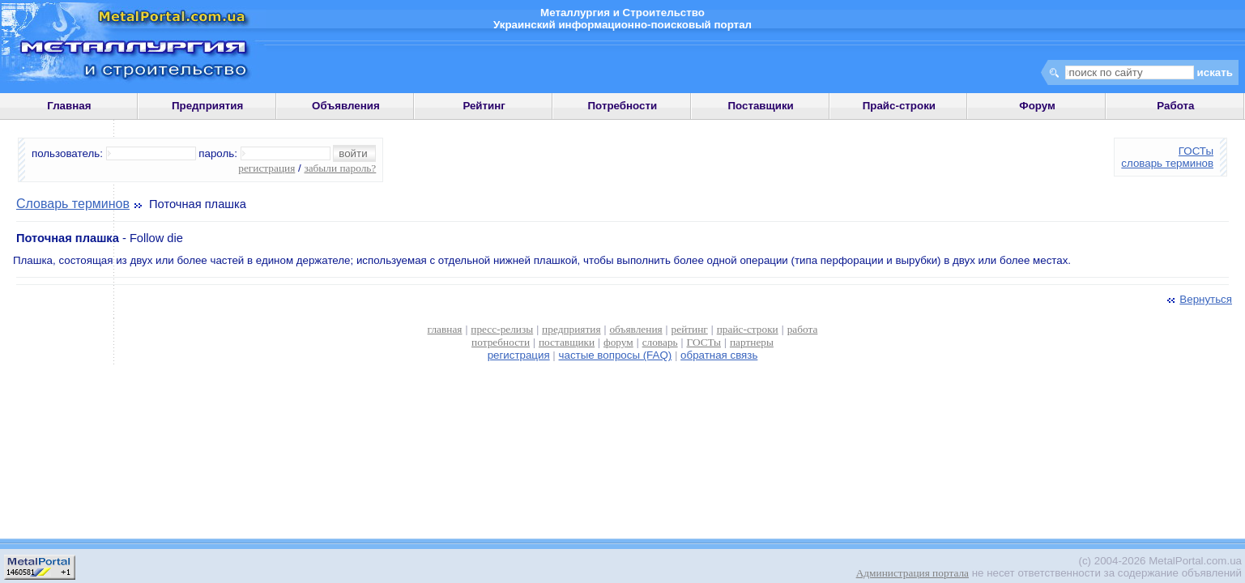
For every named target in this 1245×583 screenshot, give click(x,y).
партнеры (752, 342)
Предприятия (207, 106)
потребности (500, 342)
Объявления (346, 106)
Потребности (623, 106)
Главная (69, 106)
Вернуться (1198, 299)
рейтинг (690, 329)
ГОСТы (1196, 151)
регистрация (266, 168)
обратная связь (718, 355)
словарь (660, 342)
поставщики (567, 342)
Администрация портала (912, 573)
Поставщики (760, 106)
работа (802, 329)
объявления (635, 329)
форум (618, 342)
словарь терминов (1167, 163)
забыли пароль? (340, 168)
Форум (1037, 106)
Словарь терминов (73, 204)
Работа (1175, 106)
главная (445, 329)
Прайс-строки (899, 106)
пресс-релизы (502, 329)
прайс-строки (747, 329)
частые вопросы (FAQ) (615, 355)
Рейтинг (484, 106)
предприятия (571, 329)
